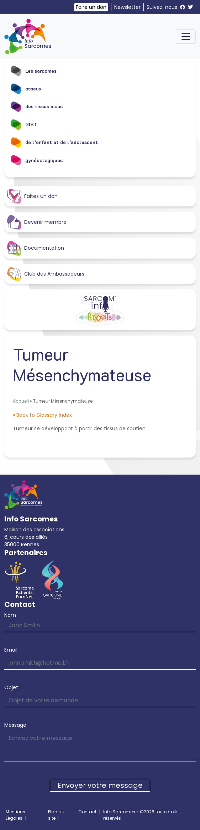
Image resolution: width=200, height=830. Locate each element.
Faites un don (32, 196)
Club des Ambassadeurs (45, 274)
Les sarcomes (33, 71)
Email (10, 649)
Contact (87, 812)
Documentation (35, 248)
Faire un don (91, 7)
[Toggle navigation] (186, 36)
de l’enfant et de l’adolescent (54, 142)
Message (15, 725)
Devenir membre (37, 222)
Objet (11, 687)
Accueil (21, 401)
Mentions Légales (15, 815)
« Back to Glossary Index (42, 415)
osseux (26, 88)
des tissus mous (36, 106)
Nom (10, 615)
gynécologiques (36, 160)
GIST (23, 124)
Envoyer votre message (100, 785)
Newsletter (127, 7)
